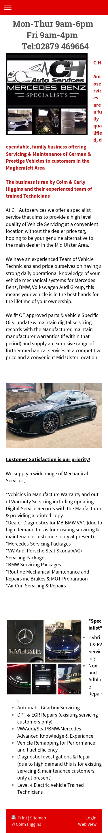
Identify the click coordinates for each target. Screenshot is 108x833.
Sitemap (38, 818)
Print (20, 818)
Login (91, 818)
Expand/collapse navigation (54, 7)
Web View (87, 824)
